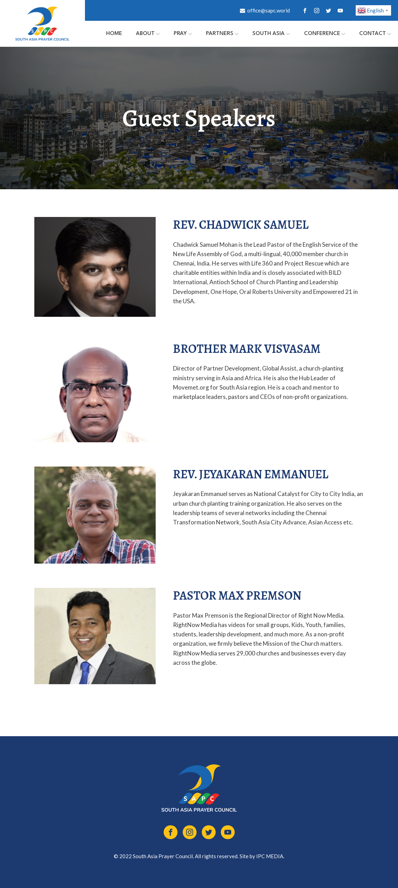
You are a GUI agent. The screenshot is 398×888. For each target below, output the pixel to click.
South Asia (271, 33)
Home (114, 33)
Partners (222, 33)
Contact (375, 33)
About (148, 33)
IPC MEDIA (269, 856)
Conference (324, 33)
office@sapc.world (268, 10)
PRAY (183, 33)
